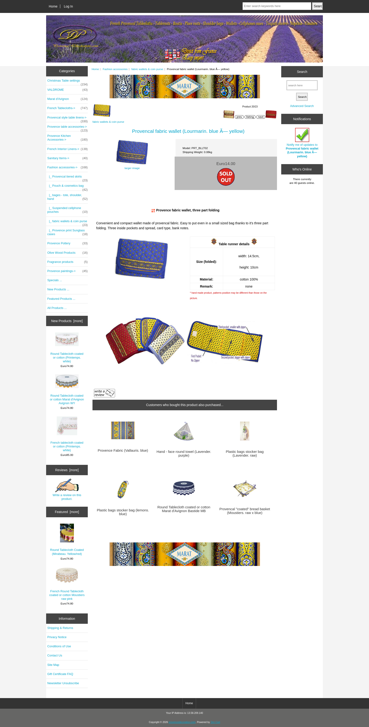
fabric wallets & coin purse (147, 69)
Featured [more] (67, 512)
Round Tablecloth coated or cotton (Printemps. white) (66, 347)
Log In (68, 6)
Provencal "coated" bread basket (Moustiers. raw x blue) (244, 511)
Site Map (53, 665)
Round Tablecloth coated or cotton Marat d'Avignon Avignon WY (67, 389)
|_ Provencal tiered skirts (67, 178)
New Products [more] (67, 321)
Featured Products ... (61, 298)
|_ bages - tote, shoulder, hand (67, 197)
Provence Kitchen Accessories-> (67, 138)
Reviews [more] (67, 470)
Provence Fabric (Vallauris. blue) (123, 450)
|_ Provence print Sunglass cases (67, 232)
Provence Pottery (67, 243)
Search (302, 71)
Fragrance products (67, 262)
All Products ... (57, 308)
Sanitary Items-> (67, 158)
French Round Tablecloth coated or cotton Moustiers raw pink (66, 584)
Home (53, 6)
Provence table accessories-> (67, 128)
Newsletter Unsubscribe (63, 683)
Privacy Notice (56, 637)
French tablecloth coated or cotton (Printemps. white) (66, 434)
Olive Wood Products (67, 253)
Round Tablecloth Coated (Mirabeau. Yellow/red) (67, 540)
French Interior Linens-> (67, 149)
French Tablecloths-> (67, 108)
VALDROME (67, 90)
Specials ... (54, 280)
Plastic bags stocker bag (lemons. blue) (123, 512)
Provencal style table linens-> (67, 119)
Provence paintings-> (67, 271)
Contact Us (54, 655)
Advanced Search (302, 106)
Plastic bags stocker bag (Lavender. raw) (245, 453)
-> (67, 167)
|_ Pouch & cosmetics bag (67, 187)
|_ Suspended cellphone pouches (67, 210)
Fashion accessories (115, 69)
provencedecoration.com (182, 722)
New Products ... (58, 289)
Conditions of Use (59, 646)
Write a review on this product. (66, 489)
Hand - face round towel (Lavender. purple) (183, 453)
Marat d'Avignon (67, 99)
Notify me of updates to (302, 143)
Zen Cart (215, 722)
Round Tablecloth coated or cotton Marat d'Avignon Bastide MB (183, 509)
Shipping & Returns (60, 628)
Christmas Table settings (67, 82)
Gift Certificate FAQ (60, 674)
